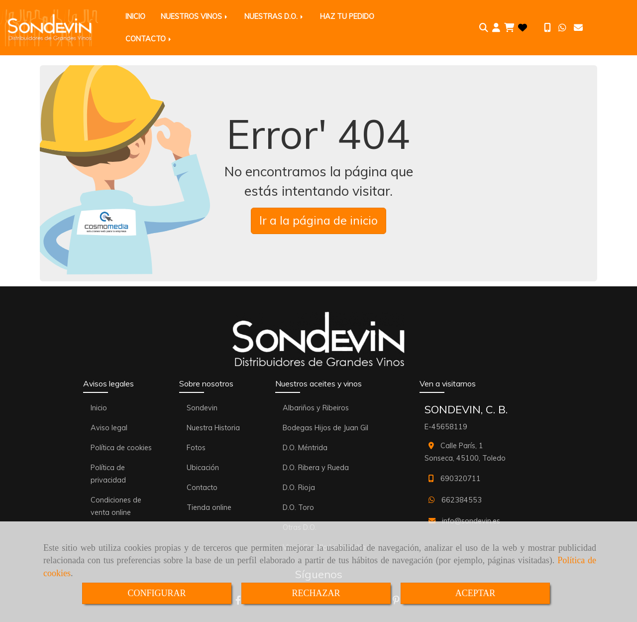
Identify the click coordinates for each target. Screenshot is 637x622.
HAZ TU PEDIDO (347, 16)
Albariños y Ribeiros (316, 407)
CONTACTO (149, 38)
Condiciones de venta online (116, 506)
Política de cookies (121, 447)
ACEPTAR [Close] (475, 593)
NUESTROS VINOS (195, 16)
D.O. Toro (298, 507)
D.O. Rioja (299, 487)
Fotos (196, 447)
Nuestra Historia (213, 427)
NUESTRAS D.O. (274, 16)
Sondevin (202, 407)
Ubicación (203, 467)
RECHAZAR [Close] (316, 593)
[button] (496, 27)
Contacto (202, 487)
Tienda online (209, 507)
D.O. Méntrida (305, 447)
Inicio (99, 407)
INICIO (135, 16)
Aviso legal (109, 427)
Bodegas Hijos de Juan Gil (325, 427)
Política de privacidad (108, 474)
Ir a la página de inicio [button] (318, 220)
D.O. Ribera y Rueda (316, 467)
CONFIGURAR (156, 593)
